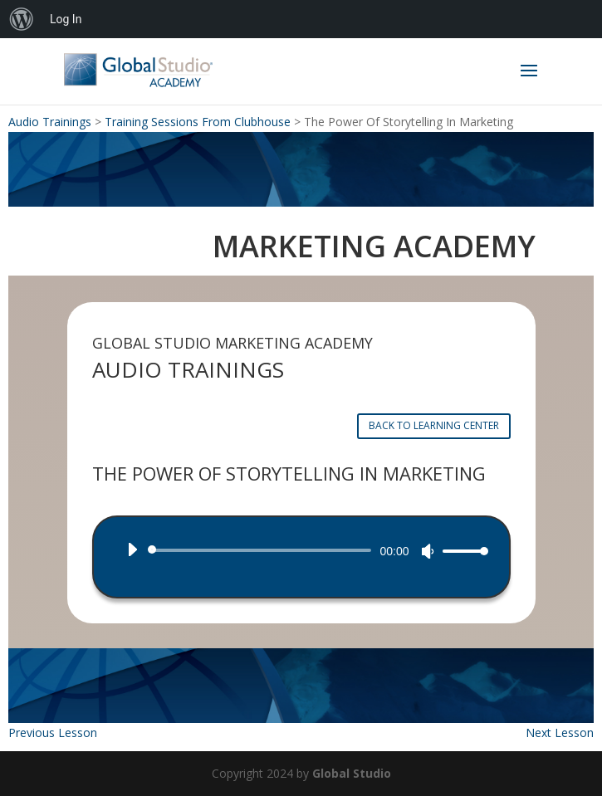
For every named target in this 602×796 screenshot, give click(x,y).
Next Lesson (560, 732)
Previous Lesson (52, 732)
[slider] (263, 550)
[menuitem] (21, 19)
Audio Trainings (49, 121)
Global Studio (351, 773)
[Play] (132, 549)
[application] (301, 550)
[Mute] (427, 551)
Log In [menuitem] (65, 19)
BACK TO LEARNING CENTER (434, 425)
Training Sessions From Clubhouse (198, 121)
